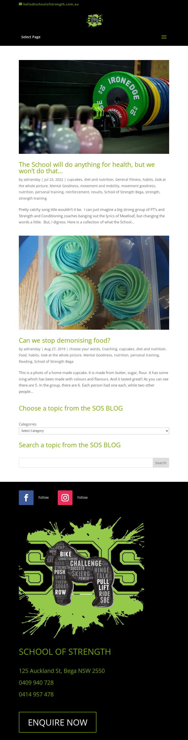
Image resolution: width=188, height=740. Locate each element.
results (96, 192)
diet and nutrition (98, 179)
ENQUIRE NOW (57, 722)
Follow (43, 497)
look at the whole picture (61, 355)
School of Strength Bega (123, 192)
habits (148, 179)
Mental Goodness (64, 185)
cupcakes (74, 179)
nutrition (26, 192)
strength (152, 192)
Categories (27, 424)
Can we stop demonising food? (64, 340)
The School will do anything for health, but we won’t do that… (87, 167)
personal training (49, 192)
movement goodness (138, 185)
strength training (33, 198)
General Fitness (128, 179)
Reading (25, 361)
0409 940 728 (36, 682)
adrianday (32, 179)
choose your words (84, 349)
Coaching (109, 349)
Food (23, 355)
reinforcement (77, 192)
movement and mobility (99, 185)
